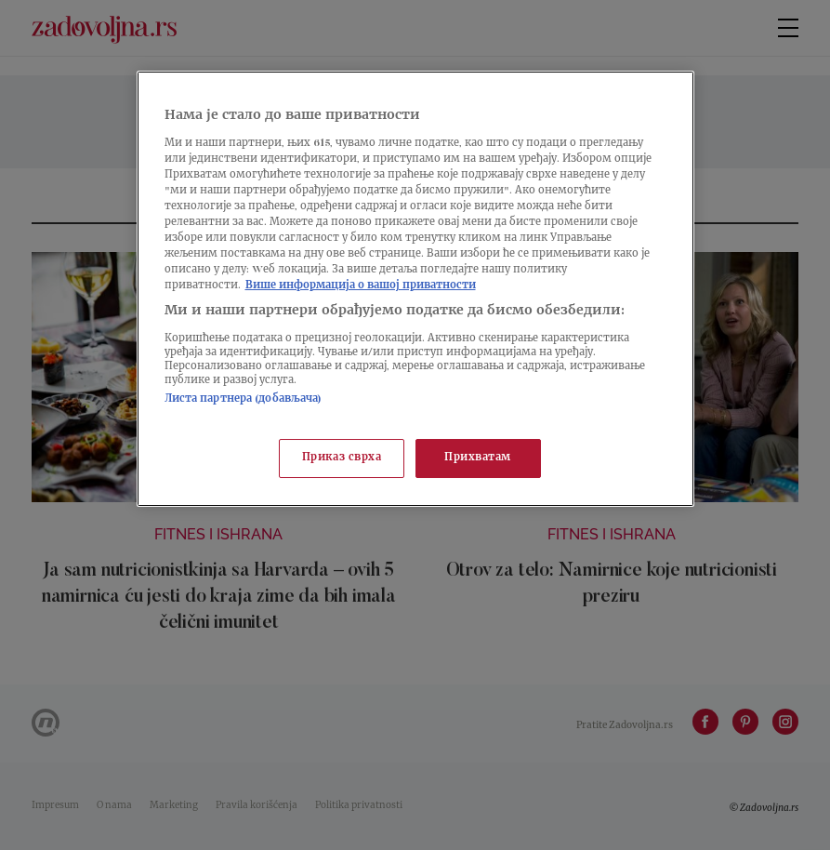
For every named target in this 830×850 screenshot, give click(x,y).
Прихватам (477, 458)
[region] (415, 289)
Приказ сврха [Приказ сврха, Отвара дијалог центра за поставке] (342, 458)
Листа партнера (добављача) (244, 399)
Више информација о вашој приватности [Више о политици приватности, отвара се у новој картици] (360, 286)
